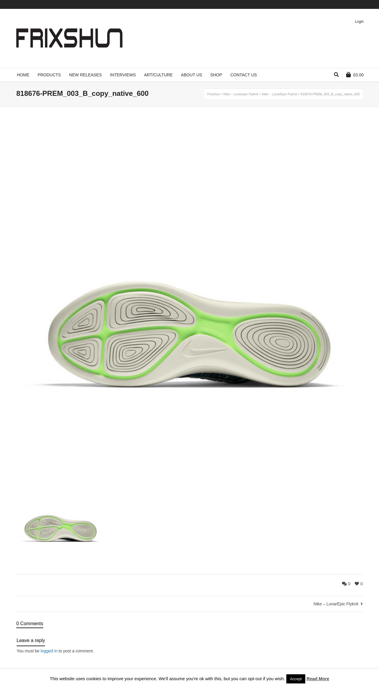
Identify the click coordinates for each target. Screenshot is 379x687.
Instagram (362, 4)
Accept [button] (296, 679)
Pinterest (353, 4)
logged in (49, 651)
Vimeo (345, 4)
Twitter (327, 4)
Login (359, 22)
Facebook (336, 4)
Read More (317, 678)
